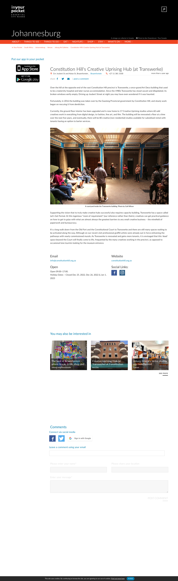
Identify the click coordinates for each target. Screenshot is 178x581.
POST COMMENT (158, 487)
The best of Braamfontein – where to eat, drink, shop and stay (68, 363)
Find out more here (118, 578)
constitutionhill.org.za (121, 261)
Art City (95, 367)
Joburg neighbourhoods (61, 367)
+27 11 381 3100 (116, 74)
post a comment (81, 79)
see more (163, 373)
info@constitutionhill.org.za (63, 261)
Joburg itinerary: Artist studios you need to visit (150, 363)
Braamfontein (96, 74)
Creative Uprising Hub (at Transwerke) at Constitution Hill (107, 363)
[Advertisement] (109, 57)
